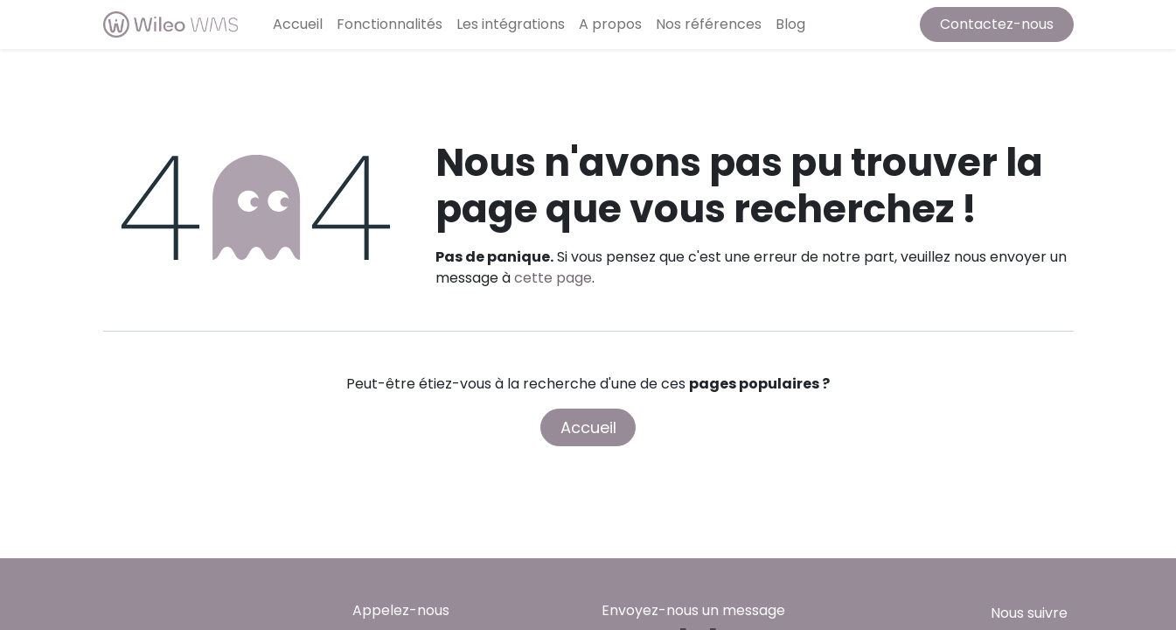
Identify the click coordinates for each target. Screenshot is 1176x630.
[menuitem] (298, 24)
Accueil (588, 427)
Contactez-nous (997, 24)
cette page (553, 278)
